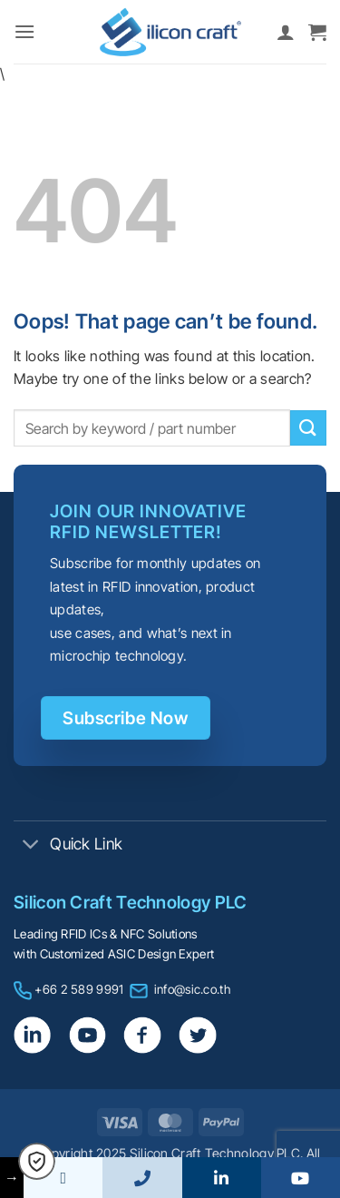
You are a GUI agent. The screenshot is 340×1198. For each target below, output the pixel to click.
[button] (24, 31)
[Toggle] (31, 845)
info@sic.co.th (192, 989)
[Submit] (308, 428)
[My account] (286, 32)
